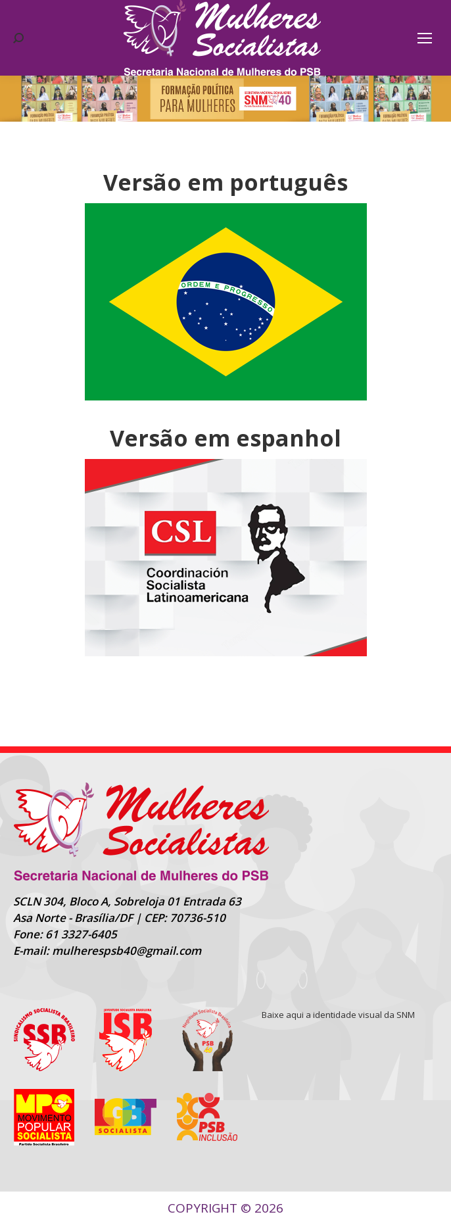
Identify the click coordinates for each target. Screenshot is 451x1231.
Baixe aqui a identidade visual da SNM (338, 1015)
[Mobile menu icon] (425, 38)
